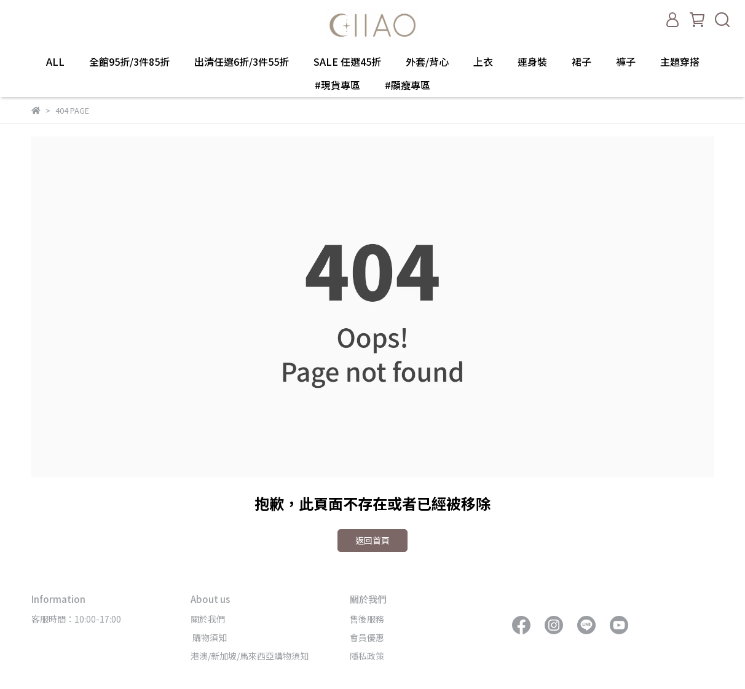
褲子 (626, 61)
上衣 (483, 61)
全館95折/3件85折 (129, 61)
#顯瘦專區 (407, 85)
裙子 (581, 61)
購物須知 (209, 637)
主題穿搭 (680, 61)
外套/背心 (427, 61)
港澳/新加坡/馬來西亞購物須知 (250, 656)
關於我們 (208, 619)
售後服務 (367, 619)
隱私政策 (367, 656)
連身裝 (532, 61)
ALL (55, 61)
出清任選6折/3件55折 (241, 61)
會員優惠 (367, 637)
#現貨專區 (337, 85)
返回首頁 (372, 540)
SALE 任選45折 (347, 61)
